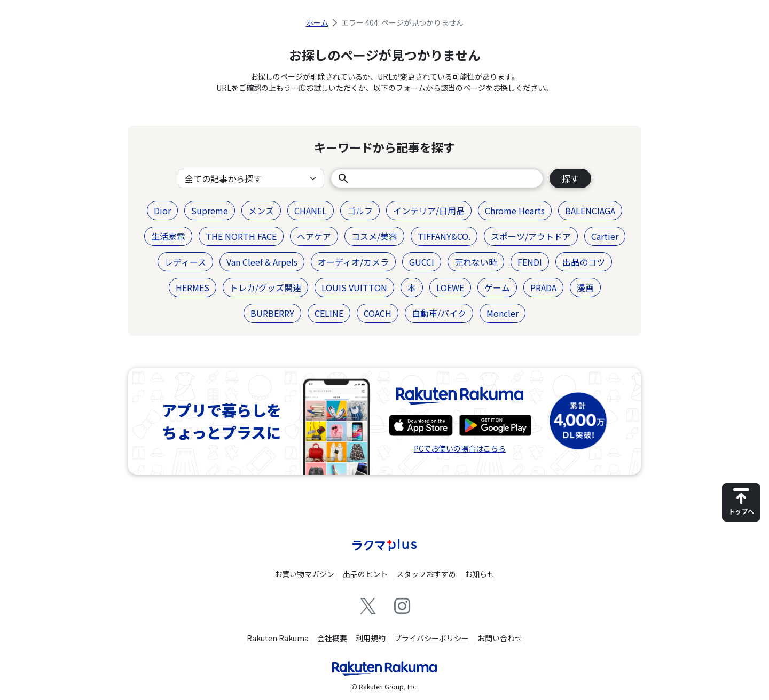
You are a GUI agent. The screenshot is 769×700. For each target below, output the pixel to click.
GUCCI (421, 261)
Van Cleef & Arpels (261, 261)
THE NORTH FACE (241, 236)
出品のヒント (365, 574)
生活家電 (168, 236)
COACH (377, 313)
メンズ (261, 210)
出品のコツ (583, 261)
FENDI (529, 261)
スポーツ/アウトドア (531, 236)
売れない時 (475, 261)
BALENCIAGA (590, 210)
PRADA (543, 287)
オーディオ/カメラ (353, 261)
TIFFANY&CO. (444, 236)
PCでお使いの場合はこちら (460, 448)
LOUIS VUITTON (354, 287)
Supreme (209, 210)
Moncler (502, 313)
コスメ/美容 (374, 236)
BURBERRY (272, 313)
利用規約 (371, 638)
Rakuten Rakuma (278, 638)
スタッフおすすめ (426, 574)
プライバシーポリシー (431, 638)
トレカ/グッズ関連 (265, 287)
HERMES (192, 287)
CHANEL (310, 210)
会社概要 (332, 638)
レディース (185, 261)
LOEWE (450, 287)
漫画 (585, 287)
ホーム (317, 22)
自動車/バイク (439, 313)
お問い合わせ (499, 638)
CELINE (329, 313)
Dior (162, 210)
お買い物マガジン (304, 574)
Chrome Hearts (515, 210)
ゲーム (497, 287)
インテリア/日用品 (429, 210)
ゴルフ (360, 210)
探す (570, 178)
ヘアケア (314, 236)
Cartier (604, 236)
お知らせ (480, 574)
